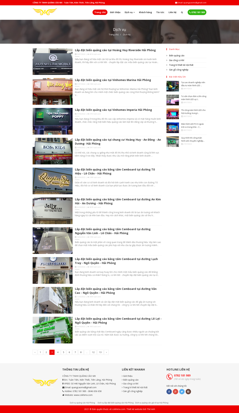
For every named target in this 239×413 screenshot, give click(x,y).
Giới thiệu (115, 12)
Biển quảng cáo (175, 55)
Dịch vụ (126, 34)
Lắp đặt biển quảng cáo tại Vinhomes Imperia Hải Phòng (113, 110)
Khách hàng (145, 12)
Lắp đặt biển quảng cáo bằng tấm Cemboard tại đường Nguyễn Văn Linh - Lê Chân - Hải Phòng (113, 231)
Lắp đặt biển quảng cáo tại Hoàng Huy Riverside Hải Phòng (115, 50)
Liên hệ (172, 12)
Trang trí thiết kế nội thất (179, 64)
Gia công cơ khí (175, 60)
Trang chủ (100, 12)
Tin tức (160, 12)
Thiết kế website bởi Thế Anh (140, 409)
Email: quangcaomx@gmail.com (190, 2)
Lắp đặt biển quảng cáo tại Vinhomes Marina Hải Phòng (113, 80)
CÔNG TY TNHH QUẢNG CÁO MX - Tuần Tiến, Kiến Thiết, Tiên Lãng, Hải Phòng (69, 2)
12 (93, 352)
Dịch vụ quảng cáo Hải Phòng (82, 403)
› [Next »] (106, 352)
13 (100, 352)
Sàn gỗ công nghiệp (177, 69)
